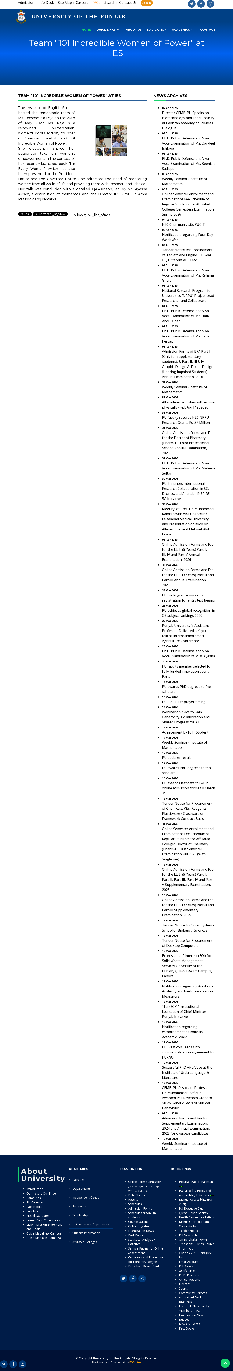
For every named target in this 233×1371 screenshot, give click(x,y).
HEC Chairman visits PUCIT (183, 224)
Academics (181, 29)
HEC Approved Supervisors (90, 1224)
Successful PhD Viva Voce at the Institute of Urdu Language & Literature (187, 1072)
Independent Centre (86, 1197)
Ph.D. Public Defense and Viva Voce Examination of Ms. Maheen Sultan (188, 468)
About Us (134, 29)
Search (109, 2)
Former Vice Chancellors (43, 1220)
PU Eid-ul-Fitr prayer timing (183, 701)
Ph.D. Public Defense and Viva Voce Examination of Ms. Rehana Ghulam (188, 275)
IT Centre (135, 1362)
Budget (184, 1319)
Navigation (156, 29)
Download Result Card (143, 1266)
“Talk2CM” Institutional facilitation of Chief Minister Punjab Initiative (184, 1011)
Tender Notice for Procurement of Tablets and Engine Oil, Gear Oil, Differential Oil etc (187, 255)
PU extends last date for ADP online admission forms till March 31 (188, 788)
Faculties (78, 1180)
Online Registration (141, 1226)
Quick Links (106, 29)
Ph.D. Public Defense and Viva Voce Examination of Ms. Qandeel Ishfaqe (188, 143)
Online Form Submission (145, 1186)
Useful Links (187, 1271)
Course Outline (138, 1222)
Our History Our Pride (41, 1193)
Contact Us (128, 2)
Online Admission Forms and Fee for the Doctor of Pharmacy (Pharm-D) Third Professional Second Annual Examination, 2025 (188, 442)
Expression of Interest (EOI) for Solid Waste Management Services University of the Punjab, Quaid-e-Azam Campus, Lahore (187, 965)
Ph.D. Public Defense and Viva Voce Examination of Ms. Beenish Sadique (188, 163)
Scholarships (81, 1215)
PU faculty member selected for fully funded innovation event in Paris (187, 671)
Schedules (135, 1204)
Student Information (86, 1233)
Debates (185, 1284)
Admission (26, 2)
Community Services (193, 1293)
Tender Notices (189, 1231)
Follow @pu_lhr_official (92, 215)
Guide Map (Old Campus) (43, 1238)
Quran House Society (193, 1213)
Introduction (34, 1189)
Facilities (32, 1211)
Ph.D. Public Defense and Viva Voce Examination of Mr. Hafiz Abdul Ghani (185, 315)
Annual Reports (189, 1279)
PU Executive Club (191, 1208)
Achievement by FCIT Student (185, 732)
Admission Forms (140, 1208)
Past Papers (136, 1235)
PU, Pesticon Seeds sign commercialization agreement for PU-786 (188, 1052)
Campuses (33, 1198)
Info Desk (46, 2)
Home (86, 29)
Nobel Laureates (37, 1216)
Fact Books (34, 1207)
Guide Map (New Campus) (44, 1233)
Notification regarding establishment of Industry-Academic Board (183, 1031)
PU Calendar (34, 1202)
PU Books (186, 1266)
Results (133, 1200)
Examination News (141, 1231)
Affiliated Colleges (84, 1242)
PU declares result (176, 757)
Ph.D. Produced (189, 1275)
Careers (82, 2)
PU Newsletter (189, 1235)
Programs (79, 1206)
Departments (81, 1189)
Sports (183, 1288)
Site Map (65, 2)
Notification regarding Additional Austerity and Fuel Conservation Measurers (188, 991)
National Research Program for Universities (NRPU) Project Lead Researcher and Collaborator (188, 295)
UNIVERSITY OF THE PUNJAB (78, 16)
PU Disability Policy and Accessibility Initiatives (196, 1193)
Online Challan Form (193, 1239)
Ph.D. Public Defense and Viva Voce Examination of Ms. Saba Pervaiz (185, 336)
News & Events (189, 1324)
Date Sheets (136, 1195)
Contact (207, 29)
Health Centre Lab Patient (196, 1217)
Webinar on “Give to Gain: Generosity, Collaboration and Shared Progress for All (186, 717)
